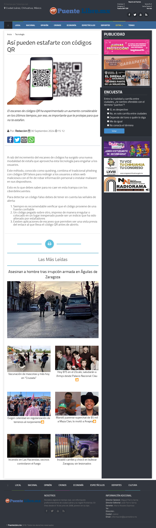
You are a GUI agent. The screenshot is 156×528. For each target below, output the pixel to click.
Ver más (149, 8)
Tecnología (19, 34)
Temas (131, 25)
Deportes (105, 25)
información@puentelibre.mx (121, 516)
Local (17, 25)
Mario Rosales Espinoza (120, 505)
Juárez (112, 514)
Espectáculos (88, 25)
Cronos (57, 25)
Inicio (9, 34)
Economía (71, 25)
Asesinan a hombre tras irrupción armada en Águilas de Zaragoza (52, 274)
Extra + (119, 25)
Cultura (132, 485)
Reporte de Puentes (134, 2)
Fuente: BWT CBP (122, 8)
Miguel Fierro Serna (122, 500)
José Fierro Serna (121, 502)
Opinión (44, 25)
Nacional (30, 25)
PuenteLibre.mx (15, 525)
